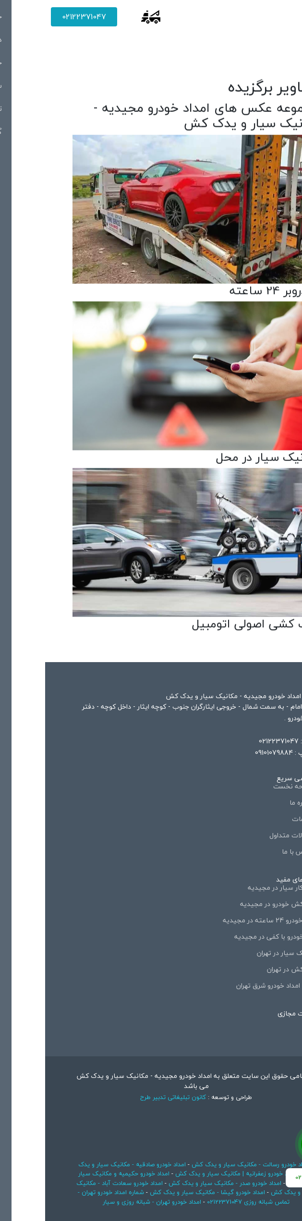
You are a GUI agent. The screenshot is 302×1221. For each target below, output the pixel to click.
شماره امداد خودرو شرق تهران (232, 985)
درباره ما (255, 802)
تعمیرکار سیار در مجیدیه (238, 887)
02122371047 (39, 17)
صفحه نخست (247, 786)
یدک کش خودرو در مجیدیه (234, 904)
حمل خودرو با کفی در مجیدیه (231, 936)
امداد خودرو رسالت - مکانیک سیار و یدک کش (206, 1164)
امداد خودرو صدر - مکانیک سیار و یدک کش (179, 1183)
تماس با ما (252, 851)
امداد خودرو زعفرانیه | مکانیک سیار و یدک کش (191, 1173)
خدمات (257, 819)
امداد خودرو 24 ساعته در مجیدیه (225, 920)
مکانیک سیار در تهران (242, 953)
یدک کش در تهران (247, 969)
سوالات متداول (245, 835)
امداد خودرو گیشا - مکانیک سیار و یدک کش (162, 1192)
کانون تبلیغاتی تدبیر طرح (128, 1097)
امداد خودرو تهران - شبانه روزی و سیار (107, 1202)
